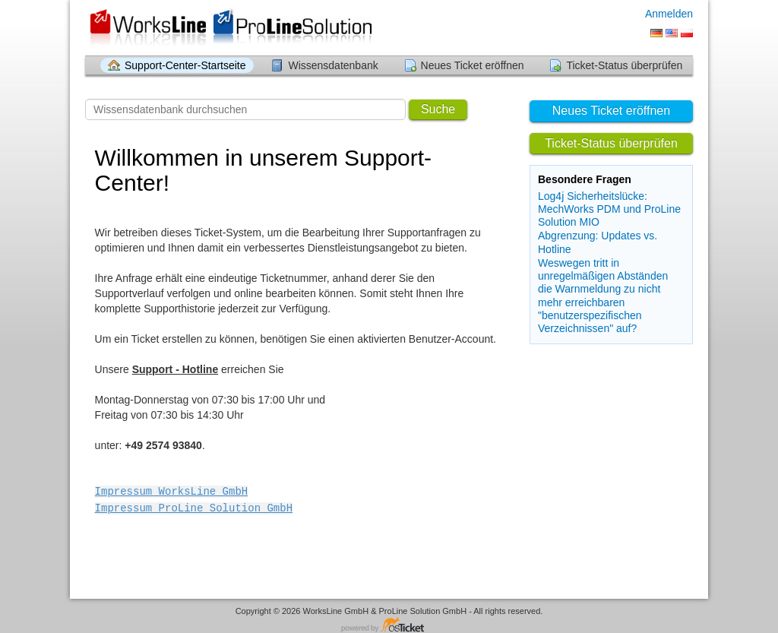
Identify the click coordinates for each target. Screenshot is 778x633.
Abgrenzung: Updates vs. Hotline (597, 242)
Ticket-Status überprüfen (624, 65)
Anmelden (669, 14)
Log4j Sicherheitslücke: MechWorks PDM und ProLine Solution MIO (609, 209)
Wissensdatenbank (333, 65)
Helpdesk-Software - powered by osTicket (389, 624)
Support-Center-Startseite (185, 65)
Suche (438, 109)
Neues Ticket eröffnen (472, 65)
